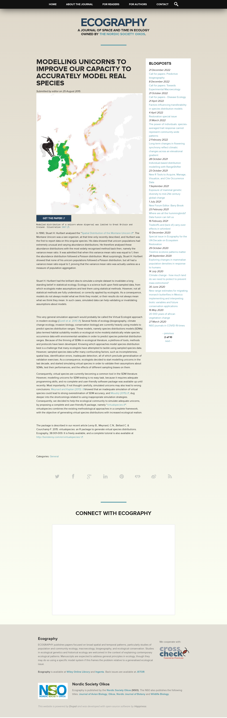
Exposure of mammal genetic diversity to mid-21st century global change (165, 193)
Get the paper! (52, 218)
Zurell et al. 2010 (68, 321)
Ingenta (99, 672)
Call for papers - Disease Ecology (167, 97)
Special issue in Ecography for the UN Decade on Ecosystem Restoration (168, 240)
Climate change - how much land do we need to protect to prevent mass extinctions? (167, 279)
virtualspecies (115, 404)
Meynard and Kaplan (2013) (66, 389)
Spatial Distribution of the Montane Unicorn (106, 233)
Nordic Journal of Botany (130, 694)
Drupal (73, 707)
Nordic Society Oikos (119, 691)
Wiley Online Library (78, 672)
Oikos (111, 694)
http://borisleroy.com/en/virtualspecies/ (58, 437)
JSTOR (140, 672)
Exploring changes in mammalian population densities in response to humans (167, 263)
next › (168, 341)
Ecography (114, 22)
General (54, 456)
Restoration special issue (163, 116)
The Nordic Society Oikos (122, 34)
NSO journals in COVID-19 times (167, 325)
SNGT (64, 227)
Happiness (140, 707)
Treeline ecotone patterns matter (167, 252)
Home (52, 4)
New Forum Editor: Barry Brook (166, 205)
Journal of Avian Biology (93, 694)
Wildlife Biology (160, 694)
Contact (162, 4)
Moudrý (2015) (118, 393)
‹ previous (168, 333)
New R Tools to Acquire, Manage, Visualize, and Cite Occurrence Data (167, 178)
